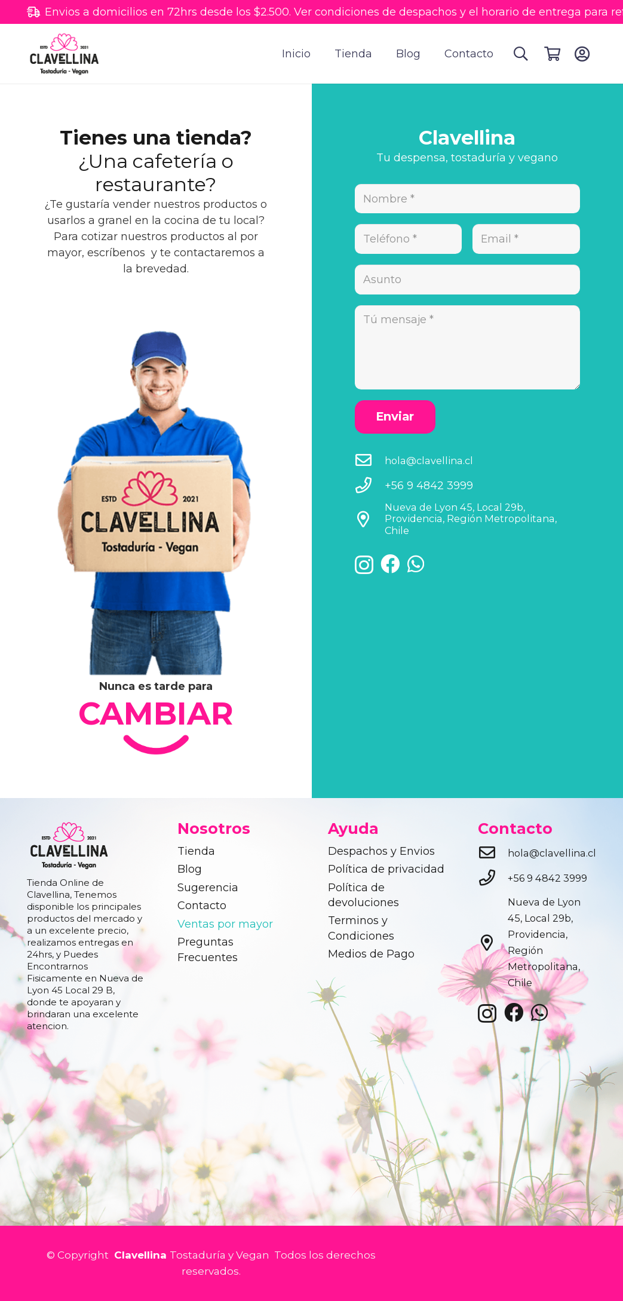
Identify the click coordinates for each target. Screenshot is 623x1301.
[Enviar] (395, 419)
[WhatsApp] (415, 566)
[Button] (582, 53)
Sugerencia (207, 887)
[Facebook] (390, 566)
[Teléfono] (408, 239)
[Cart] (552, 54)
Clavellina (139, 1255)
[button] (521, 54)
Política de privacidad (386, 869)
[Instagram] (364, 568)
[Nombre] (468, 199)
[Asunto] (468, 281)
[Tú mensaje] (468, 349)
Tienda (196, 851)
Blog (189, 869)
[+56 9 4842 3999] (370, 488)
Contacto (201, 905)
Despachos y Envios (381, 851)
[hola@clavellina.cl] (370, 463)
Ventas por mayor (225, 924)
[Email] (526, 239)
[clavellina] (66, 54)
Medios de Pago (371, 954)
